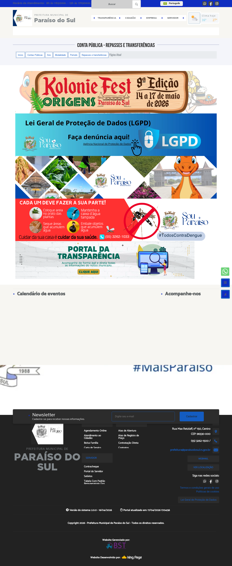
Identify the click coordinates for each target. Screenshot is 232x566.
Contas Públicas (35, 54)
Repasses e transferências (94, 54)
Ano (49, 54)
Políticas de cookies (207, 491)
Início (20, 54)
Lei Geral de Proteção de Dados (199, 499)
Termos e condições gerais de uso (199, 487)
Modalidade (60, 54)
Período (73, 54)
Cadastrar (191, 416)
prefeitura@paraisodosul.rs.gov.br (190, 450)
